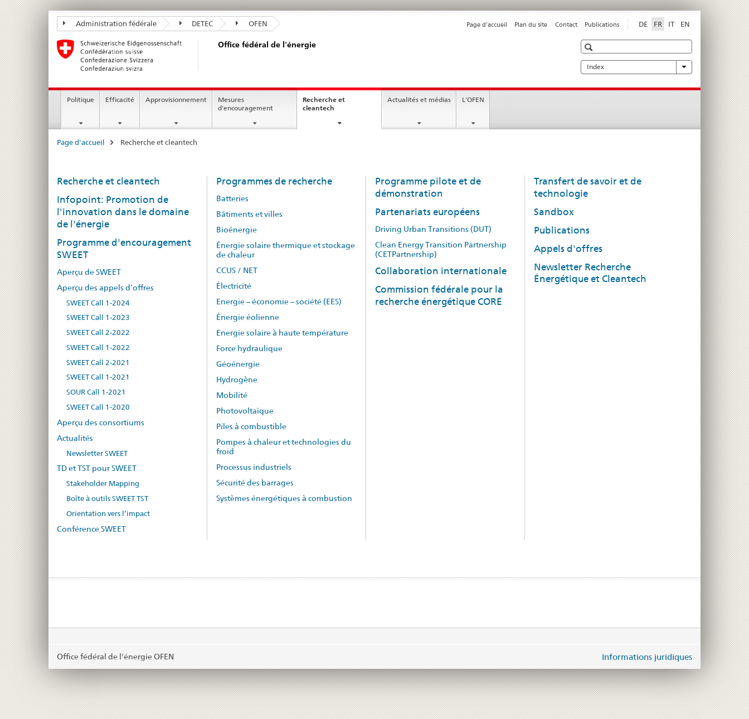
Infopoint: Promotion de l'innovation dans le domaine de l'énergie (123, 212)
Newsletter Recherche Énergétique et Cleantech (590, 273)
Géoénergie (238, 364)
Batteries (232, 198)
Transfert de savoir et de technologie (587, 187)
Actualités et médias (419, 99)
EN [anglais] (685, 24)
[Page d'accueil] (215, 55)
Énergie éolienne (247, 317)
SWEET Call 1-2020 (98, 407)
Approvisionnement (176, 99)
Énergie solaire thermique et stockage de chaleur (285, 250)
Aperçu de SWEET (89, 272)
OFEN (252, 23)
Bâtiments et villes (249, 214)
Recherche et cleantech (330, 107)
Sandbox (554, 211)
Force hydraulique (249, 348)
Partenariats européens (427, 211)
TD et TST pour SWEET (97, 468)
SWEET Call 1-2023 (98, 317)
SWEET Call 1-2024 (98, 303)
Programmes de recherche (274, 181)
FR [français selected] (658, 24)
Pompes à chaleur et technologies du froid (283, 447)
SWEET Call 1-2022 (98, 347)
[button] (589, 47)
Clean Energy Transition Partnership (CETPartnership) (441, 249)
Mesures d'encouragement (245, 103)
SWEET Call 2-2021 (98, 362)
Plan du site (530, 24)
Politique (80, 99)
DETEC (196, 23)
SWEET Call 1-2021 (98, 377)
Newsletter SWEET (97, 453)
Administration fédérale (110, 23)
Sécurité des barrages (255, 482)
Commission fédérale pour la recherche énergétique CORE (439, 295)
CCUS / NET (236, 270)
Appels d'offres (568, 248)
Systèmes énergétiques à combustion (284, 498)
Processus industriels (253, 467)
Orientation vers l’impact (108, 513)
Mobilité (231, 395)
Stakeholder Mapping (102, 483)
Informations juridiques (647, 657)
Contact (566, 24)
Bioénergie (236, 229)
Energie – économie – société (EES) (279, 301)
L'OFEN (473, 99)
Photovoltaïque (245, 410)
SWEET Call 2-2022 (98, 332)
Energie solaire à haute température (282, 332)
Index (636, 67)
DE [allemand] (643, 24)
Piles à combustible (251, 426)
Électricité (233, 285)
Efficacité (119, 99)
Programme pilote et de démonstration (428, 187)
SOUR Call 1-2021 (96, 392)
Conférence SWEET (91, 528)
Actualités (75, 438)
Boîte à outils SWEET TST (107, 498)
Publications (602, 24)
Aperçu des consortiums (100, 422)
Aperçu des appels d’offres (105, 287)
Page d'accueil (486, 24)
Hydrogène (236, 379)
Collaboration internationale (441, 270)
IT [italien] (671, 24)
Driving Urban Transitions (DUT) (433, 229)
